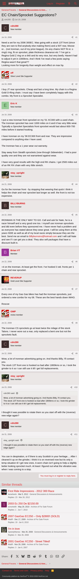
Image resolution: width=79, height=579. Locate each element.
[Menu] (4, 3)
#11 (75, 434)
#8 (76, 323)
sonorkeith (12, 507)
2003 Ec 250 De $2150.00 (23, 503)
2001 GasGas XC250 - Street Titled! (29, 541)
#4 (76, 184)
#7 (76, 289)
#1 (76, 37)
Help (47, 570)
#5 (76, 215)
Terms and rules (21, 570)
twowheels (12, 494)
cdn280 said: (9, 393)
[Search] (75, 3)
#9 (76, 353)
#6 (76, 262)
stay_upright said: (11, 440)
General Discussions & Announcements (46, 494)
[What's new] (69, 3)
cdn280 (7, 19)
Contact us (7, 570)
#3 (76, 115)
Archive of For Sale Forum (41, 507)
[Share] (72, 37)
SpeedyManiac (14, 532)
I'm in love (14, 528)
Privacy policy (37, 570)
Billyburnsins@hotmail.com (43, 236)
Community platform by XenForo (25, 576)
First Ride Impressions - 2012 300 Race (31, 491)
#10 (75, 387)
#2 (76, 84)
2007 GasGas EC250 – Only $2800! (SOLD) (34, 516)
